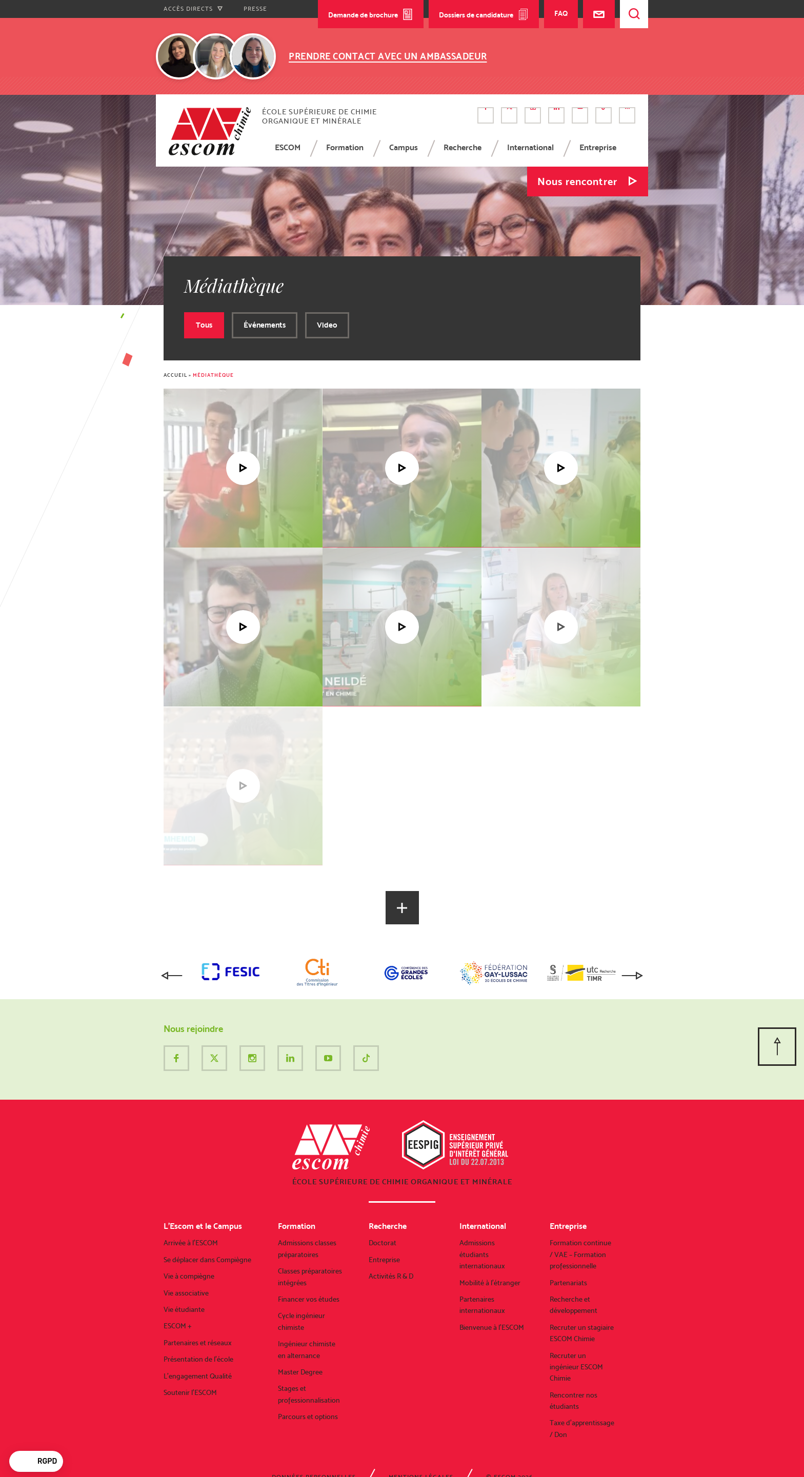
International (530, 147)
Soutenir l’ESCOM (190, 1392)
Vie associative (186, 1293)
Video (327, 325)
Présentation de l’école (198, 1359)
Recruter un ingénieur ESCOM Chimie (576, 1367)
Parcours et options (308, 1416)
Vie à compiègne (189, 1276)
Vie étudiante (184, 1309)
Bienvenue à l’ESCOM (491, 1327)
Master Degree (300, 1372)
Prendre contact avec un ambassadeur (388, 56)
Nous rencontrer (577, 181)
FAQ (561, 13)
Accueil (175, 375)
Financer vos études (308, 1299)
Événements (265, 325)
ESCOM (287, 147)
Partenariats (568, 1283)
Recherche (462, 147)
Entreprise (597, 147)
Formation (345, 147)
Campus (403, 147)
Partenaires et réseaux (198, 1343)
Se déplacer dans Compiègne (207, 1260)
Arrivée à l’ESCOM (191, 1243)
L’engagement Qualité (198, 1376)
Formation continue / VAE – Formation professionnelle (580, 1254)
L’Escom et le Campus (203, 1226)
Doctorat (382, 1243)
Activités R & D (391, 1276)
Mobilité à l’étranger (489, 1283)
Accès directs (193, 8)
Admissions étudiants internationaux (482, 1254)
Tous (204, 325)
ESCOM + (178, 1326)
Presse (255, 8)
